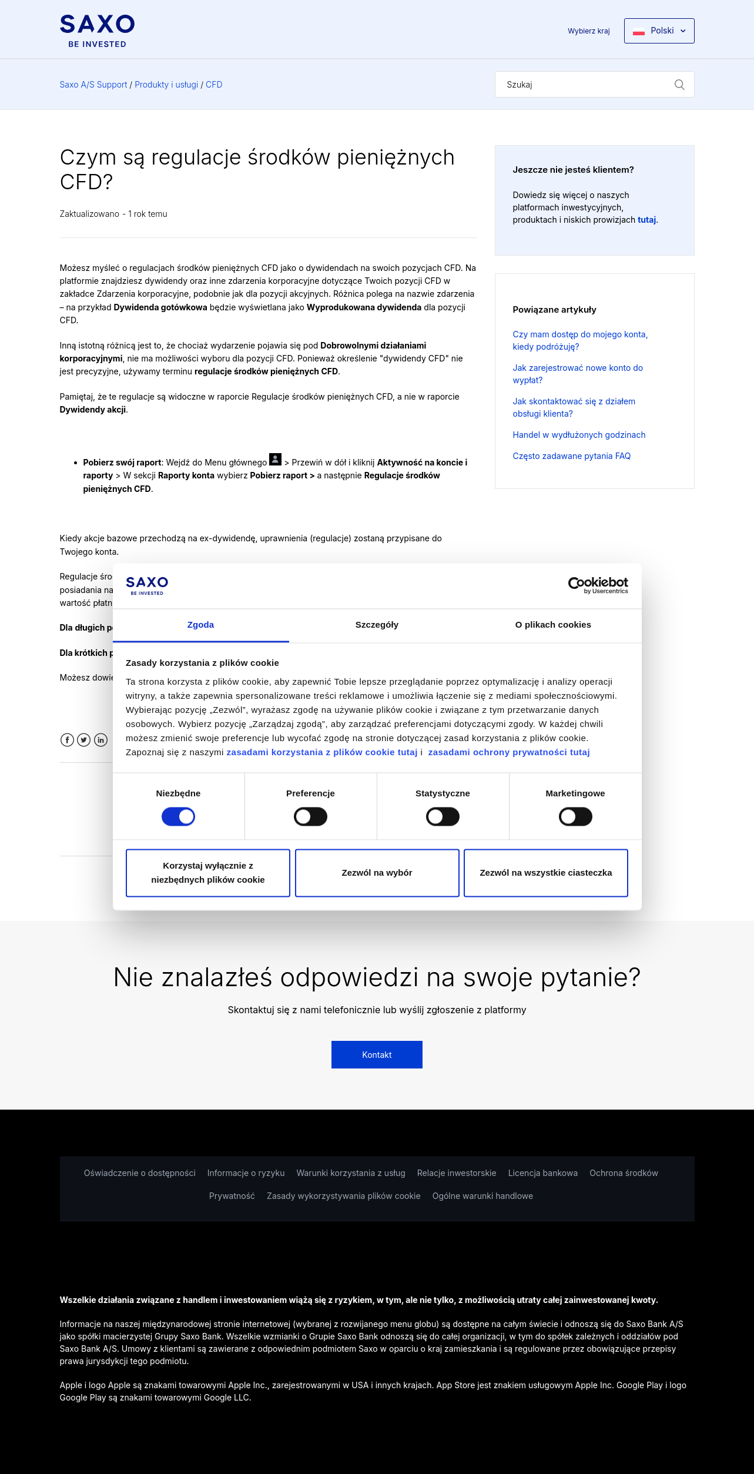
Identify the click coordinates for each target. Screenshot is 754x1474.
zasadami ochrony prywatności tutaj (509, 752)
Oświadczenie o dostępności (140, 1173)
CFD (214, 84)
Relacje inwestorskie (457, 1173)
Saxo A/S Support (94, 84)
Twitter (83, 740)
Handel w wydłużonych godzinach (579, 435)
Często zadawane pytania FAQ (572, 456)
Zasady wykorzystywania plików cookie (344, 1196)
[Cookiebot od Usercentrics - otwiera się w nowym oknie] (576, 586)
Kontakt (376, 1055)
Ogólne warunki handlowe (483, 1196)
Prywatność (232, 1196)
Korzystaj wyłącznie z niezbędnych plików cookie (207, 872)
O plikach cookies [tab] (553, 624)
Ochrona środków (623, 1173)
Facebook (67, 740)
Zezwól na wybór (376, 872)
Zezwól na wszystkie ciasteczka (546, 872)
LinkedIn (100, 740)
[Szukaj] (595, 84)
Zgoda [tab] (201, 624)
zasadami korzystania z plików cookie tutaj (324, 752)
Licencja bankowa (543, 1173)
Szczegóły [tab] (377, 624)
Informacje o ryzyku (246, 1173)
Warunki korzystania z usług (350, 1173)
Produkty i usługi (166, 84)
